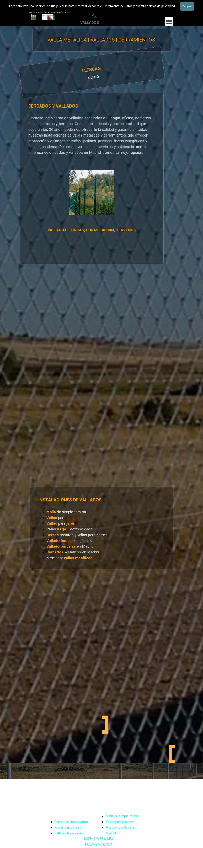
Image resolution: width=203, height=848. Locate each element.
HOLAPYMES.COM (98, 844)
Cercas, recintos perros (71, 822)
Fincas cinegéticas (67, 828)
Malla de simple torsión (123, 816)
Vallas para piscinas (120, 822)
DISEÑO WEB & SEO (98, 839)
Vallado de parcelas (68, 833)
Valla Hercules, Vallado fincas (49, 12)
